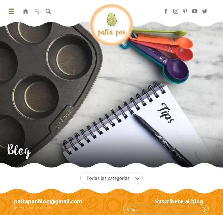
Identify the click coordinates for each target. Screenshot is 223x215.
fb (163, 9)
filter (37, 9)
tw (202, 9)
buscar (48, 9)
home (25, 9)
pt (182, 9)
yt (192, 9)
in (173, 9)
